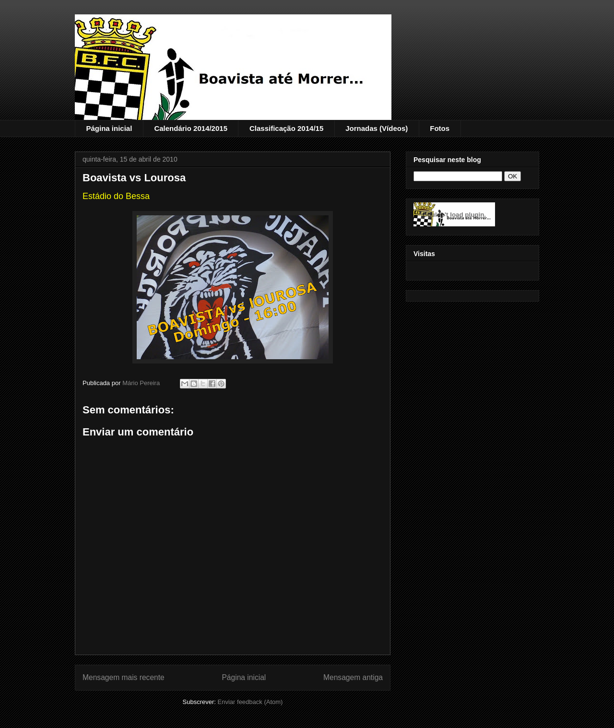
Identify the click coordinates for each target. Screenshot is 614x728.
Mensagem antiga (353, 677)
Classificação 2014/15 (286, 128)
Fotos (439, 128)
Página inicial (109, 128)
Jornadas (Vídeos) (376, 128)
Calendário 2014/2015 (190, 128)
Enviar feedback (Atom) (250, 701)
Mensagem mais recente (124, 677)
